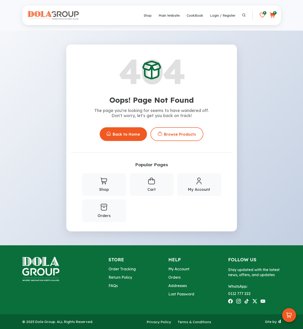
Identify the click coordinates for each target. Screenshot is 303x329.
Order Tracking (122, 269)
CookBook (195, 15)
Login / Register (222, 15)
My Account (199, 185)
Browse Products (177, 134)
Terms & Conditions (194, 322)
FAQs (113, 285)
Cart (151, 185)
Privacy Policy (159, 322)
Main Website (169, 15)
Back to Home (123, 134)
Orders (104, 211)
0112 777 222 (239, 293)
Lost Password (181, 294)
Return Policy (120, 277)
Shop (148, 15)
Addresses (177, 285)
